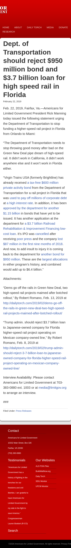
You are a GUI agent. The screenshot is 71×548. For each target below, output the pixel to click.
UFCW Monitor (42, 486)
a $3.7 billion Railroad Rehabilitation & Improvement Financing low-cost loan (34, 229)
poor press (24, 239)
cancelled (42, 234)
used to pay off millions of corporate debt (38, 198)
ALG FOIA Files (42, 466)
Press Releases (23, 411)
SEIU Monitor (41, 481)
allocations (60, 259)
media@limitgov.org (53, 387)
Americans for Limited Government (24, 8)
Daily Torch (40, 476)
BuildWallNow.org (43, 471)
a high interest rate (20, 203)
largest (47, 259)
